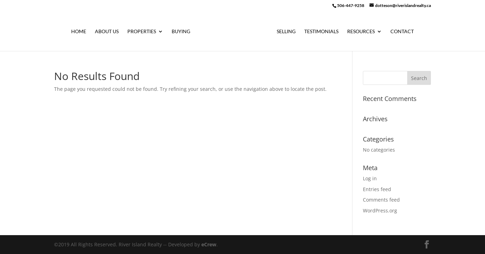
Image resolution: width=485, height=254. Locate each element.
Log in (370, 178)
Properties (141, 31)
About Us (107, 31)
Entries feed (377, 189)
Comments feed (381, 199)
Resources (361, 31)
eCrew (208, 244)
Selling (286, 31)
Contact (402, 31)
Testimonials (321, 31)
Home (78, 31)
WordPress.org (380, 210)
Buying (181, 31)
